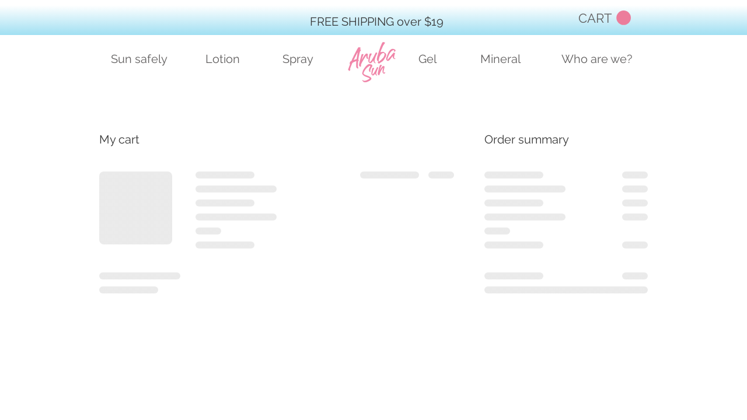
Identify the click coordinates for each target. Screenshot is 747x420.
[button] (604, 18)
